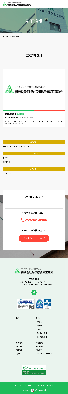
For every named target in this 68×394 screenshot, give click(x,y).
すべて (5, 158)
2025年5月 (7, 173)
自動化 (39, 329)
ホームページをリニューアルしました (18, 146)
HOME (18, 318)
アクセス (18, 354)
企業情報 (19, 350)
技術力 (39, 322)
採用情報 (39, 346)
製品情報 (19, 343)
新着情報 (6, 161)
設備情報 (19, 346)
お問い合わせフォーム (31, 238)
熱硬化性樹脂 (42, 337)
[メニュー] (64, 4)
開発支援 (40, 326)
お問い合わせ (41, 350)
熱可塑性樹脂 (42, 333)
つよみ (38, 318)
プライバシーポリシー (44, 355)
